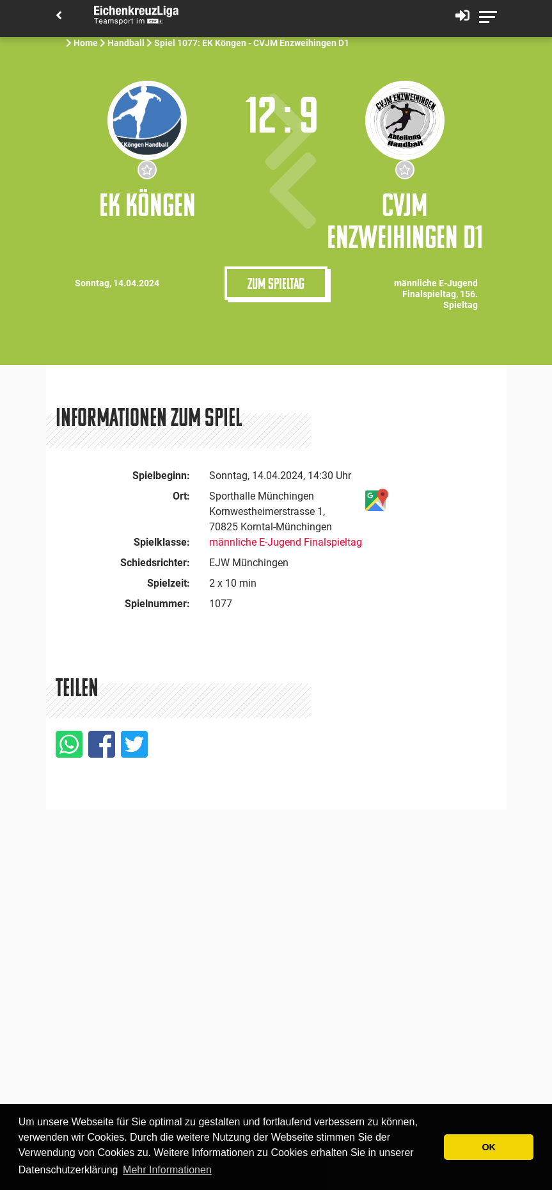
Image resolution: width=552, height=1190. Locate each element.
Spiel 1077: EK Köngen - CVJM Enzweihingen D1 (251, 43)
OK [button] (489, 1147)
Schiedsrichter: (155, 563)
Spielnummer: (157, 604)
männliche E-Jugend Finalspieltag (285, 542)
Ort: (181, 496)
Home (86, 43)
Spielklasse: (162, 542)
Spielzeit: (168, 583)
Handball (126, 43)
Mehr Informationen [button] (167, 1169)
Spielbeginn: (161, 475)
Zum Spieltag (276, 283)
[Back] (59, 16)
